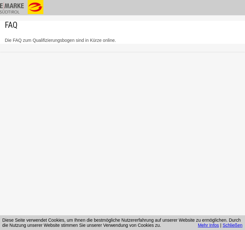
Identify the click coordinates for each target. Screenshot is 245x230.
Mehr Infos (208, 225)
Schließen (232, 225)
